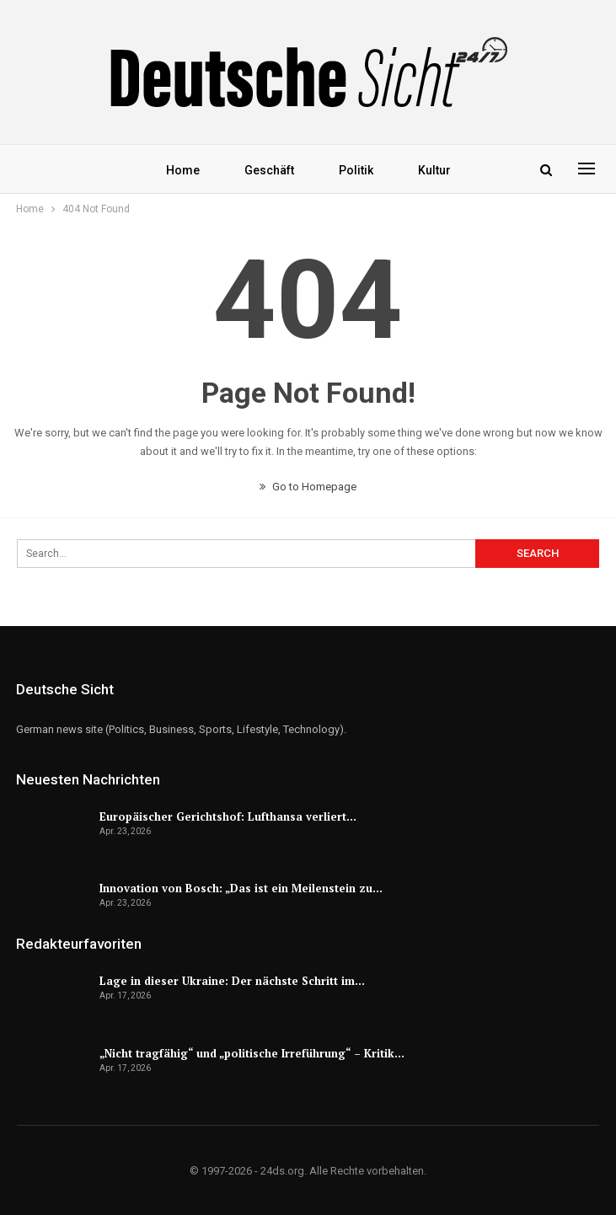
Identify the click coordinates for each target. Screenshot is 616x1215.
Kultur (434, 170)
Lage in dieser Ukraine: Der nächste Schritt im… (232, 980)
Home (183, 170)
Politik (356, 170)
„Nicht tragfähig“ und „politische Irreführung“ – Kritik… (251, 1053)
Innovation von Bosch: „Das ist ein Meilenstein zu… (241, 888)
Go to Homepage (308, 486)
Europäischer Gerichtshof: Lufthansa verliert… (227, 816)
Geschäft (269, 170)
